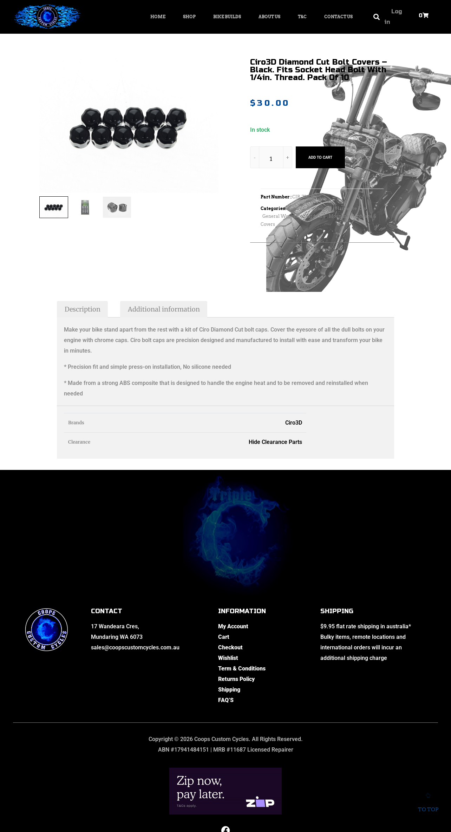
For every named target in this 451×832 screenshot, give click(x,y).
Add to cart (320, 157)
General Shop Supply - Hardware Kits (327, 208)
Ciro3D (293, 422)
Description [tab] (82, 309)
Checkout (230, 647)
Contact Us (338, 16)
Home (157, 16)
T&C (302, 16)
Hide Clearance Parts (275, 442)
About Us (269, 16)
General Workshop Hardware (294, 216)
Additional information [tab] (164, 309)
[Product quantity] (271, 158)
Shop (189, 16)
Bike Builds (227, 16)
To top (428, 805)
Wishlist (228, 658)
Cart (223, 637)
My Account (233, 626)
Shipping (229, 689)
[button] (376, 17)
